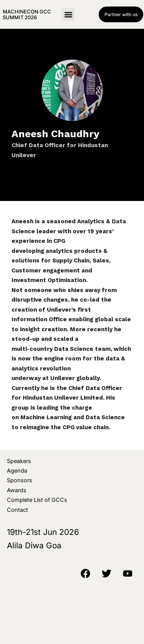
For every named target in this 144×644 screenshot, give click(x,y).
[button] (68, 14)
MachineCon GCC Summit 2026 (27, 14)
